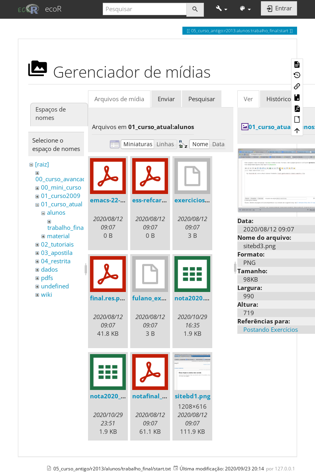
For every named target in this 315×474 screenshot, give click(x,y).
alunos (56, 212)
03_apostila (56, 253)
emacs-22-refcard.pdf (122, 200)
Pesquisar (201, 99)
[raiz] (42, 164)
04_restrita (55, 261)
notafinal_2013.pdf (160, 396)
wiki (46, 294)
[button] (221, 9)
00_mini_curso (61, 187)
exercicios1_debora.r (205, 200)
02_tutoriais (57, 244)
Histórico (278, 99)
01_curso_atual (61, 204)
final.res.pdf (108, 298)
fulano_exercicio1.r (161, 298)
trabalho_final (66, 227)
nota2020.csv (194, 298)
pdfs (47, 278)
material (58, 236)
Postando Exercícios (270, 329)
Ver (248, 99)
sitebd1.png (192, 396)
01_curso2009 (60, 196)
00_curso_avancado (62, 179)
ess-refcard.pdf (155, 200)
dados (49, 269)
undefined (55, 286)
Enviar (166, 99)
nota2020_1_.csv (114, 396)
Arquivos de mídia (119, 99)
